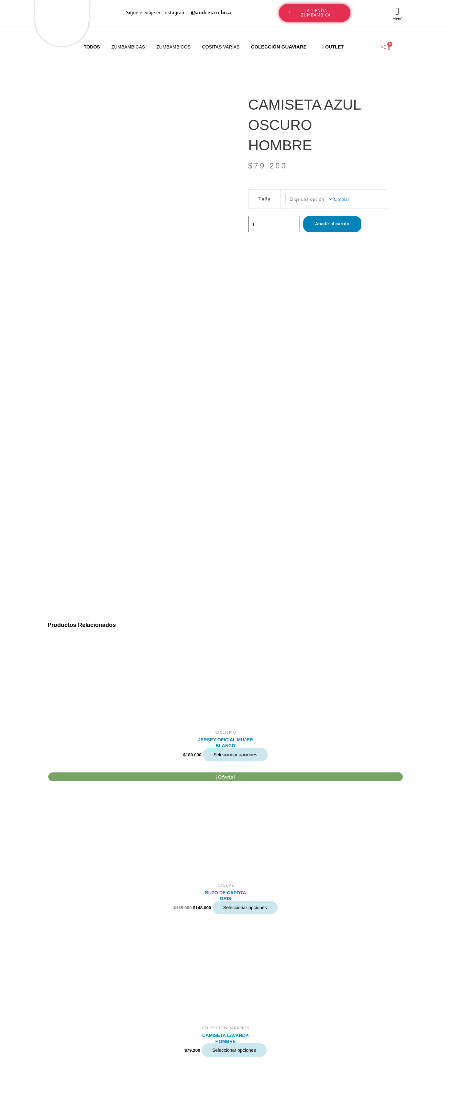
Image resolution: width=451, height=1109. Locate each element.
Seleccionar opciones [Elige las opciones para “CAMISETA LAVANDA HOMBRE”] (234, 709)
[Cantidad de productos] (276, 224)
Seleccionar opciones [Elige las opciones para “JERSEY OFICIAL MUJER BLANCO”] (235, 412)
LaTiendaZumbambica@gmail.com (59, 1046)
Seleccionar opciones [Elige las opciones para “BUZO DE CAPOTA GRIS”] (245, 565)
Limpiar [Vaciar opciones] (343, 199)
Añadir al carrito (338, 224)
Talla (264, 199)
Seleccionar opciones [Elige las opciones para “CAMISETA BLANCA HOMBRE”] (234, 852)
